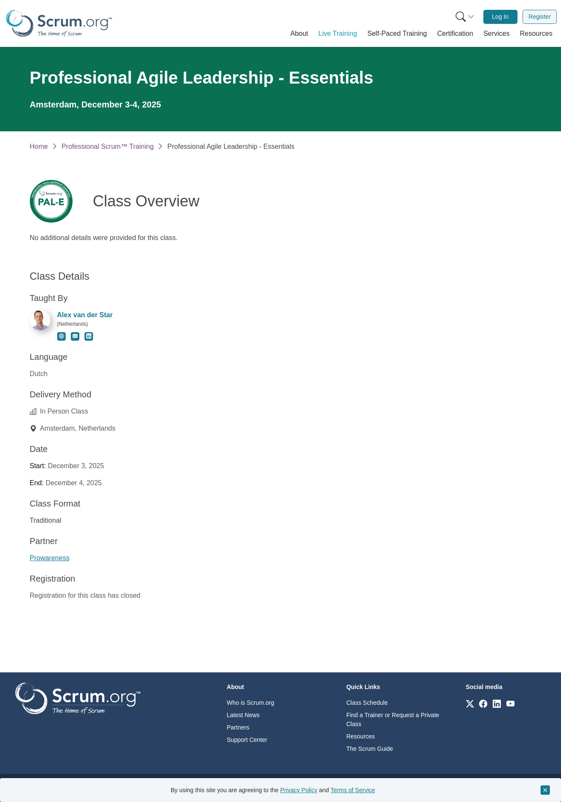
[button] (299, 33)
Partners (238, 727)
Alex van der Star (85, 314)
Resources (360, 736)
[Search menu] (465, 17)
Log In (500, 16)
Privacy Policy (298, 790)
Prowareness (50, 558)
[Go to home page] (77, 697)
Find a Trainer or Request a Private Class (392, 719)
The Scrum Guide (369, 748)
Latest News (243, 715)
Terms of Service (353, 790)
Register (540, 16)
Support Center (247, 739)
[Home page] (59, 23)
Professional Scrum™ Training (107, 146)
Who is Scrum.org (250, 702)
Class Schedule (367, 702)
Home (39, 146)
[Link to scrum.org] (470, 703)
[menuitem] (464, 17)
